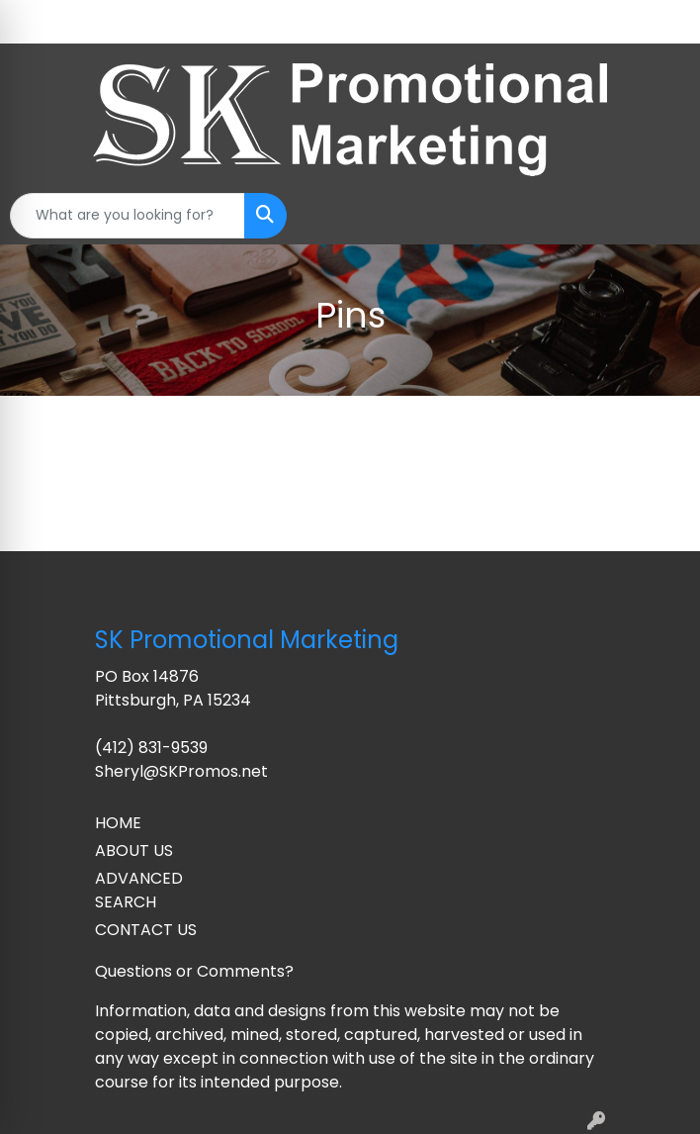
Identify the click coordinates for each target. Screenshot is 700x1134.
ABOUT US (134, 850)
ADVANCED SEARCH (139, 890)
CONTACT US (146, 929)
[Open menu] (660, 216)
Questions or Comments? (194, 971)
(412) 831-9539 (151, 747)
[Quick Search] (127, 215)
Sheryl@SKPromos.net (181, 771)
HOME (118, 822)
